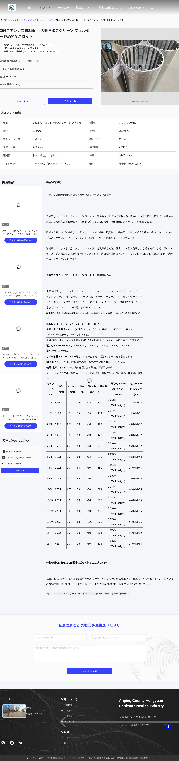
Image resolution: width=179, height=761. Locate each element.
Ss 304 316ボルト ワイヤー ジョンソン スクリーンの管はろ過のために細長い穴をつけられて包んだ (20, 357)
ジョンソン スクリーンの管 (96, 593)
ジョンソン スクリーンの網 (67, 593)
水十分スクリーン (120, 593)
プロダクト (44, 7)
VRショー (63, 7)
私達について (84, 7)
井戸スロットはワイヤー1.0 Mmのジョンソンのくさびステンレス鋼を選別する (20, 419)
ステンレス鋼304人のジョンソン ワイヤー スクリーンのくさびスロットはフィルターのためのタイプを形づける (20, 233)
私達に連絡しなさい (110, 7)
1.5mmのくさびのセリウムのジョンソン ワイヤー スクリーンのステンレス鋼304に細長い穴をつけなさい (20, 295)
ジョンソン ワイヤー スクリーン (36, 20)
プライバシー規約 (35, 758)
